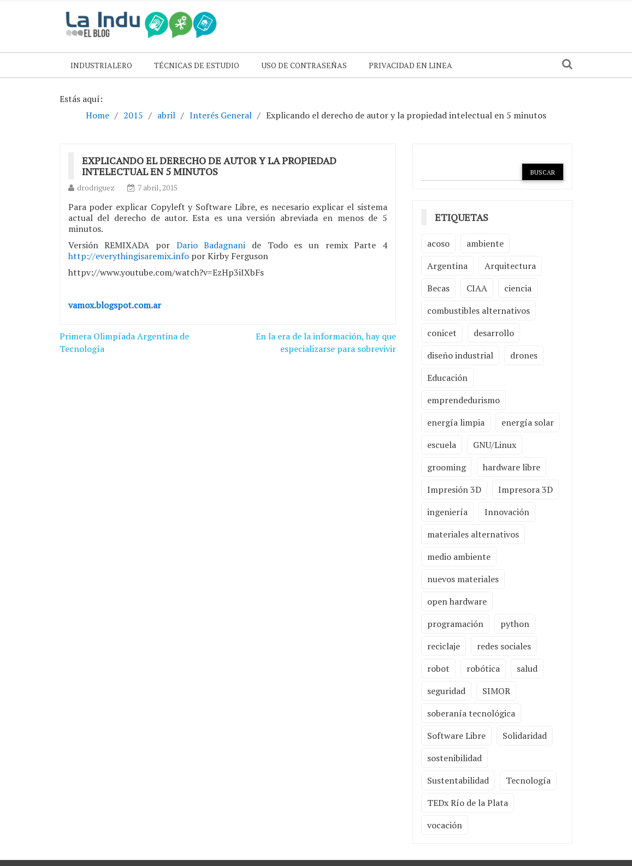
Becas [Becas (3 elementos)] (438, 288)
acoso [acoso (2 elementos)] (438, 243)
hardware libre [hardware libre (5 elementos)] (511, 467)
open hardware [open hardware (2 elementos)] (457, 601)
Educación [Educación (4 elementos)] (447, 378)
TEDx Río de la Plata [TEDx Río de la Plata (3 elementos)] (467, 803)
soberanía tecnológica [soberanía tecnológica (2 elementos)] (471, 713)
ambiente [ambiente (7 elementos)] (485, 243)
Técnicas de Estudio (196, 65)
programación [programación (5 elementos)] (455, 624)
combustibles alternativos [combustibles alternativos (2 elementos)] (478, 310)
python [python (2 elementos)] (514, 624)
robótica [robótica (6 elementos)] (483, 668)
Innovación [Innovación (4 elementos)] (507, 512)
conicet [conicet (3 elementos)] (442, 333)
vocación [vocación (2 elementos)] (444, 825)
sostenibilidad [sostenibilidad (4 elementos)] (454, 758)
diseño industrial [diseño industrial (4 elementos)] (460, 355)
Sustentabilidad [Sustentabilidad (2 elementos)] (458, 780)
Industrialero (101, 65)
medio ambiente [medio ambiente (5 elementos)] (459, 557)
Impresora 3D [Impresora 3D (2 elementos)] (525, 489)
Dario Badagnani (211, 245)
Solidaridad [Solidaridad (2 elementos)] (525, 736)
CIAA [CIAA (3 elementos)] (476, 288)
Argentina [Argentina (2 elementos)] (447, 266)
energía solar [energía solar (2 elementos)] (527, 422)
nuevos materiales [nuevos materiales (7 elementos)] (463, 579)
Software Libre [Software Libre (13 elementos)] (456, 736)
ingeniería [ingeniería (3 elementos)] (447, 512)
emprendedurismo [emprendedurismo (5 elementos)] (463, 400)
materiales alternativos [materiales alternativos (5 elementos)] (473, 534)
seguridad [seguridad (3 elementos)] (446, 691)
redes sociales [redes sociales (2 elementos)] (504, 646)
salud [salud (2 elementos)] (527, 668)
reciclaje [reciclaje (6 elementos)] (443, 646)
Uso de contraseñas (304, 65)
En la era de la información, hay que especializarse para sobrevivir (326, 342)
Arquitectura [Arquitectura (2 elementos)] (510, 266)
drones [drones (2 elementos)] (524, 355)
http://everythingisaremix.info (128, 256)
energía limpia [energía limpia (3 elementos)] (456, 422)
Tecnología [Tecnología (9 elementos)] (528, 780)
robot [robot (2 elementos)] (438, 668)
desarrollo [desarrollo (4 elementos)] (494, 333)
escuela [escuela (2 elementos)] (441, 445)
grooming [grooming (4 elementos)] (446, 467)
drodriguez (96, 187)
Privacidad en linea (410, 65)
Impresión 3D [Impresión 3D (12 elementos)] (454, 489)
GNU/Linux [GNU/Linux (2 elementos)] (494, 445)
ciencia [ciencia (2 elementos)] (517, 288)
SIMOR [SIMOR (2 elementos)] (496, 691)
